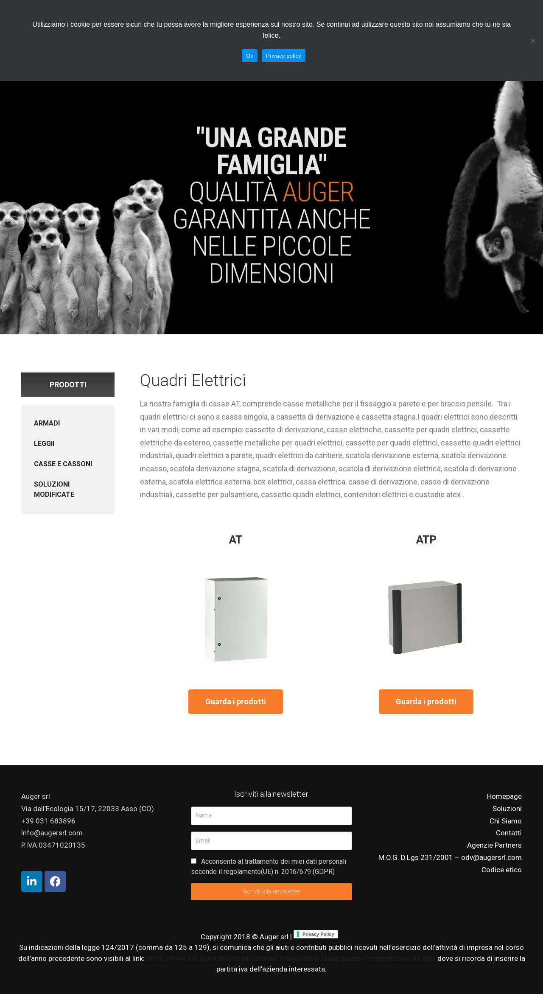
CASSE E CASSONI (63, 464)
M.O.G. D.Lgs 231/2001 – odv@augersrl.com (450, 857)
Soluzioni (507, 808)
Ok (249, 56)
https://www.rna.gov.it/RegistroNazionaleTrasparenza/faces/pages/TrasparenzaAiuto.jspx (291, 958)
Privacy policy (283, 56)
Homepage (504, 796)
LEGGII (44, 444)
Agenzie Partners (494, 845)
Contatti (509, 833)
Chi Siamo (506, 821)
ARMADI (47, 423)
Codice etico (501, 869)
